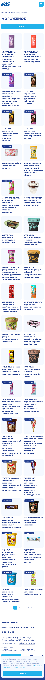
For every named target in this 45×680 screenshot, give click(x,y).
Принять (22, 673)
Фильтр (23, 26)
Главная (4, 12)
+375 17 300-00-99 (9, 643)
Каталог (12, 12)
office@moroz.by (27, 643)
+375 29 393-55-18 (27, 650)
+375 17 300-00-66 (9, 650)
